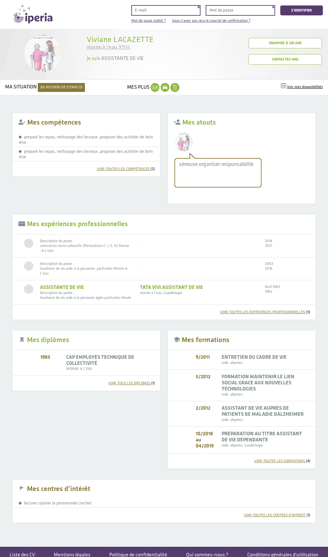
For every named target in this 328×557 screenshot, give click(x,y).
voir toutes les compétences (126, 169)
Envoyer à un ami (285, 43)
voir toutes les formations (282, 461)
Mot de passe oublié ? (148, 20)
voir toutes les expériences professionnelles (265, 312)
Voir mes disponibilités (305, 87)
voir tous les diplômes (131, 383)
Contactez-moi (285, 59)
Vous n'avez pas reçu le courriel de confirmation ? (211, 20)
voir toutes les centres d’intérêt (277, 515)
